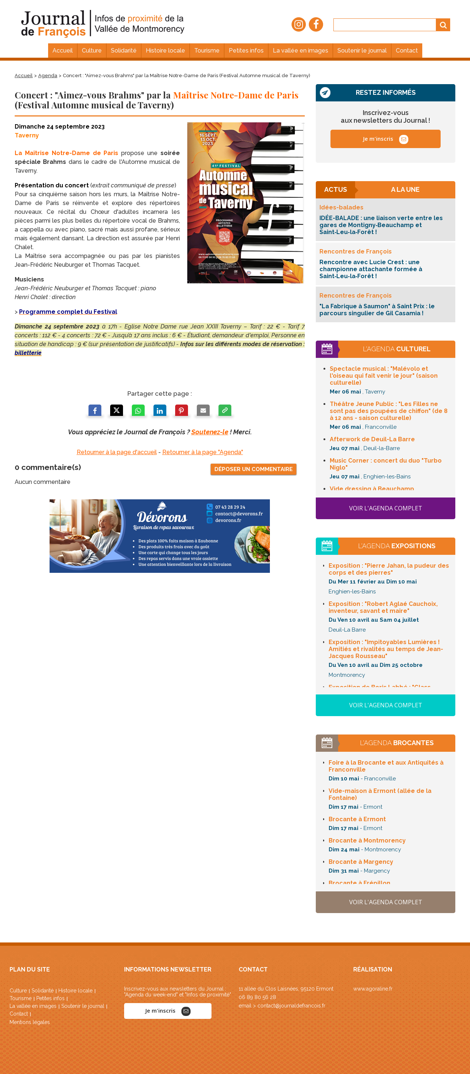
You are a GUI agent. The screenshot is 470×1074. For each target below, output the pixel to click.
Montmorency (347, 675)
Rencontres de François (355, 251)
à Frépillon (359, 883)
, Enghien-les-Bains (386, 476)
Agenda (47, 75)
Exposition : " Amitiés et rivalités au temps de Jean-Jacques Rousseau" (386, 649)
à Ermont (357, 819)
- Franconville (378, 778)
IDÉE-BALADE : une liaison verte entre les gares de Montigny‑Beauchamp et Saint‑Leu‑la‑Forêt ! (381, 225)
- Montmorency (381, 849)
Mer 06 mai (345, 391)
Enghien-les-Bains (352, 591)
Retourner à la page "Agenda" (202, 452)
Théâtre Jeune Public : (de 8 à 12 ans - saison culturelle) (389, 410)
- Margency (375, 871)
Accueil (24, 75)
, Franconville (379, 427)
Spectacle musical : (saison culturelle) (384, 375)
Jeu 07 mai (344, 448)
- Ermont (371, 807)
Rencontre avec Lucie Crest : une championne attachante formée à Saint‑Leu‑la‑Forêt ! (370, 269)
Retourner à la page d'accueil (117, 452)
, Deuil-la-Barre (380, 448)
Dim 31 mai (344, 871)
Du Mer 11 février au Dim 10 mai (373, 581)
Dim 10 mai (344, 778)
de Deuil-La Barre (372, 439)
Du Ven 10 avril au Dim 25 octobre (376, 665)
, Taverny (373, 391)
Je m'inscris (385, 139)
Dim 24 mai (344, 849)
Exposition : (389, 569)
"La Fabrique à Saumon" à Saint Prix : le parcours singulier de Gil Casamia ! (377, 310)
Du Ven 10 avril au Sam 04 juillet (374, 620)
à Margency (361, 861)
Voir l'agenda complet (385, 508)
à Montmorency (367, 840)
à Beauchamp (372, 488)
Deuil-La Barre (347, 629)
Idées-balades (341, 207)
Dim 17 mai (343, 807)
